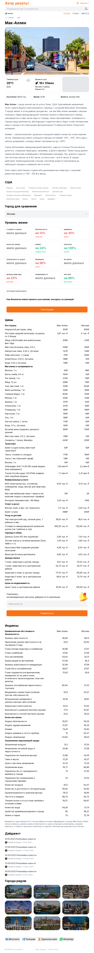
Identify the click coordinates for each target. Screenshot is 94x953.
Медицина (38, 195)
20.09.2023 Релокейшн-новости (20, 855)
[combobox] (45, 9)
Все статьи (53, 949)
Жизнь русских (75, 188)
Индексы (9, 188)
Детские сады (57, 191)
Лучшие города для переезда (17, 191)
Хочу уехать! (17, 3)
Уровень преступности (40, 191)
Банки (42, 199)
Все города (20, 188)
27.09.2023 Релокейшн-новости (20, 847)
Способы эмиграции (59, 188)
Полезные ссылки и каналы (38, 188)
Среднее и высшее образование (18, 195)
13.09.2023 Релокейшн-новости (20, 863)
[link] (12, 939)
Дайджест (82, 3)
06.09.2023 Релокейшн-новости (20, 871)
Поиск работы (50, 195)
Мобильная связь (12, 199)
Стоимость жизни (65, 195)
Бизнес (25, 199)
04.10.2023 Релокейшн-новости (20, 839)
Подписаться (47, 613)
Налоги (33, 199)
